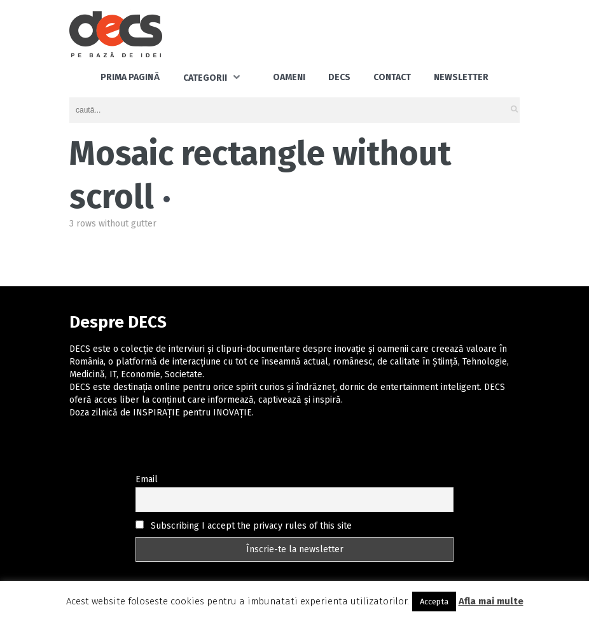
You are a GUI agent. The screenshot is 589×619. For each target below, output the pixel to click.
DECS (339, 77)
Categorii (205, 78)
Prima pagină (130, 77)
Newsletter (461, 77)
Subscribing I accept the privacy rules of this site (243, 525)
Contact (392, 77)
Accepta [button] (434, 601)
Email (146, 479)
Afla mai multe (491, 601)
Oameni (289, 77)
